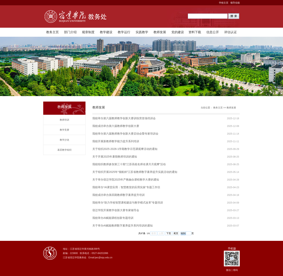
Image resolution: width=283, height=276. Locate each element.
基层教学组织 (64, 150)
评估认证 (230, 32)
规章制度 (88, 32)
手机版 (232, 248)
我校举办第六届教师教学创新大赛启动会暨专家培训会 (125, 133)
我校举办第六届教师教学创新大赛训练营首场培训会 (124, 118)
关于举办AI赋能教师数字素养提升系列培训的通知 (122, 225)
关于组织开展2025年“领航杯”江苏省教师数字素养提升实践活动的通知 (134, 171)
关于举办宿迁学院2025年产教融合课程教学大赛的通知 (125, 179)
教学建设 (106, 32)
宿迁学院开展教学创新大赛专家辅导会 (115, 210)
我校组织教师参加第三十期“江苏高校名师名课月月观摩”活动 (129, 164)
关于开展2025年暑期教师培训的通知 (114, 156)
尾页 (176, 233)
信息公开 (212, 32)
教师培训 (64, 119)
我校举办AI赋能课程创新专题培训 (112, 217)
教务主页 (52, 32)
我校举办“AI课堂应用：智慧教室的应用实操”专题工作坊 (126, 187)
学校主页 (223, 2)
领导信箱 (235, 2)
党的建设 (177, 32)
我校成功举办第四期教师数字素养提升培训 (118, 194)
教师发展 (159, 32)
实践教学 (142, 32)
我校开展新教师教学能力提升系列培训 (115, 141)
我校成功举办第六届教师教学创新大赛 (115, 125)
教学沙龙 (64, 139)
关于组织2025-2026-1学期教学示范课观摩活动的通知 (124, 148)
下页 (168, 233)
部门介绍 (70, 32)
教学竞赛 (64, 129)
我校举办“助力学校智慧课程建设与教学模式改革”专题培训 (127, 202)
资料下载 (194, 32)
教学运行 (124, 32)
